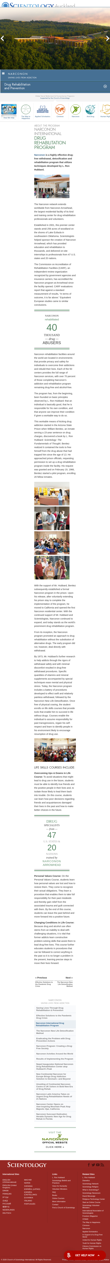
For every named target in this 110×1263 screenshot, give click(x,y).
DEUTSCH (7, 1213)
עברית (5, 1197)
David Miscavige (88, 1196)
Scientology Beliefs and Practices (61, 1182)
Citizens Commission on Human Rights (91, 1247)
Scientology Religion (90, 1187)
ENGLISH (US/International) (9, 1181)
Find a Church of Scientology (63, 1208)
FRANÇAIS (7, 1194)
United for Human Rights (92, 1240)
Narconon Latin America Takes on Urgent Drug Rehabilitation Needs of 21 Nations (54, 1096)
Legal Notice (104, 1260)
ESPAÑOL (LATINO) (32, 1189)
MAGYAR (28, 1180)
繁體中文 (6, 1207)
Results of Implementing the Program (54, 1059)
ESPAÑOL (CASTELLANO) (30, 1193)
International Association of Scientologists (92, 1212)
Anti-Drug (90, 110)
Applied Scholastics (42, 110)
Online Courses (58, 1198)
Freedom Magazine (90, 1216)
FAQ (54, 1192)
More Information (58, 1201)
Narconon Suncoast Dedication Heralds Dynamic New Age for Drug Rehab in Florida (53, 1116)
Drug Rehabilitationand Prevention (17, 86)
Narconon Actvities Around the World (54, 1053)
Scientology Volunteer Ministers (90, 1206)
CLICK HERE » (55, 1147)
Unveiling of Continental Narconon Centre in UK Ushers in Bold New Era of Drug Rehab (54, 1086)
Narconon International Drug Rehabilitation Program (50, 1024)
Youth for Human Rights (91, 1243)
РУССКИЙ (7, 1204)
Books (54, 1195)
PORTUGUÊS (29, 1204)
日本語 (5, 1201)
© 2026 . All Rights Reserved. (26, 1260)
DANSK (6, 1191)
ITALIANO (28, 1201)
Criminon (60, 110)
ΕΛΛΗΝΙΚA (28, 1198)
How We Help (9, 118)
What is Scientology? (90, 1190)
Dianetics (86, 1180)
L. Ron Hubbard (58, 1177)
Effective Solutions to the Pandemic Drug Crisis (53, 1016)
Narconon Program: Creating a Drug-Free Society (54, 1047)
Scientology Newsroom (91, 1193)
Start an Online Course (91, 1202)
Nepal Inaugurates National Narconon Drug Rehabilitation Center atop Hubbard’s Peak (54, 1066)
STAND (85, 1219)
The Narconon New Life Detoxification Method (54, 1032)
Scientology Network (90, 1184)
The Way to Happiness (26, 111)
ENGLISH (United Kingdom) (9, 1186)
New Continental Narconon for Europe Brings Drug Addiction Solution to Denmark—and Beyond (53, 1076)
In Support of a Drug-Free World (92, 1236)
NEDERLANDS (9, 1210)
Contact (55, 1204)
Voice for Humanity (59, 1186)
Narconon (75, 110)
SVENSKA (28, 1186)
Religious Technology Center (93, 1199)
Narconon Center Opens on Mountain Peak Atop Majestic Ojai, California (53, 1106)
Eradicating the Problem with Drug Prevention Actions (53, 1039)
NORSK (27, 1183)
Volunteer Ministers (59, 1189)
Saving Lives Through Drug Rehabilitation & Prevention (49, 1009)
